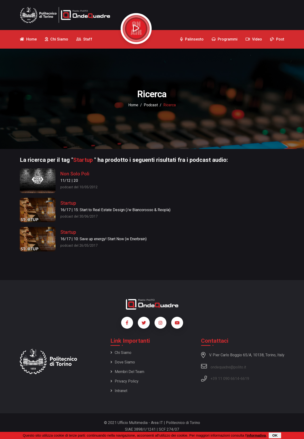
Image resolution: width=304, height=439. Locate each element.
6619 (245, 378)
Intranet (118, 390)
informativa (256, 436)
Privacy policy (124, 381)
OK (275, 436)
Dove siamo (122, 362)
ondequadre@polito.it (223, 366)
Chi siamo (120, 352)
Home (133, 105)
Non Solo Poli (74, 174)
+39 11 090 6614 (225, 378)
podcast (151, 105)
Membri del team (127, 371)
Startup (68, 203)
